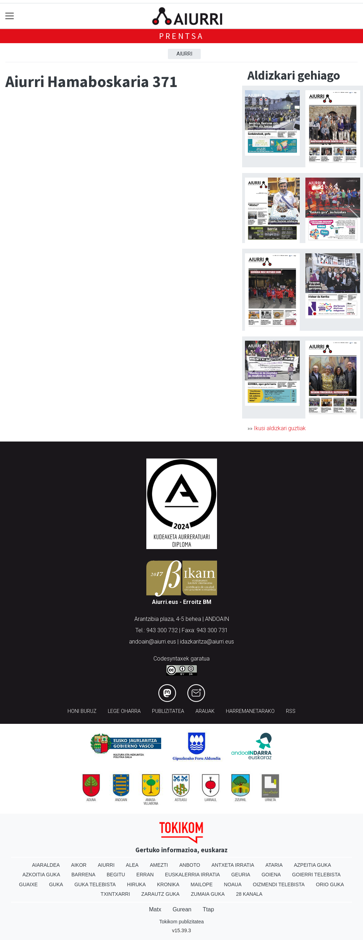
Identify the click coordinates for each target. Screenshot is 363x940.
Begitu (116, 874)
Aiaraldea (46, 865)
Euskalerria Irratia (192, 874)
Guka (56, 884)
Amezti (159, 865)
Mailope (201, 884)
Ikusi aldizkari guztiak (280, 428)
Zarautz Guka (160, 894)
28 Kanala (249, 894)
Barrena (83, 874)
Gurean (181, 909)
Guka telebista (95, 884)
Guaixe (28, 884)
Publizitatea (168, 711)
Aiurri (184, 54)
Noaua (233, 884)
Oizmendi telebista (279, 884)
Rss (290, 711)
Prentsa (181, 35)
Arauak (205, 711)
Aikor (79, 865)
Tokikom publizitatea (181, 921)
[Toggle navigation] (9, 16)
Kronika (168, 884)
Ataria (274, 865)
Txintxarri (115, 894)
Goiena (271, 874)
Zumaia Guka (208, 894)
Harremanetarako (250, 711)
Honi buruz (82, 711)
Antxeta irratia (232, 865)
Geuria (240, 874)
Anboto (189, 865)
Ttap (208, 909)
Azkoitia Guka (41, 874)
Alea (132, 865)
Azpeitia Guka (312, 865)
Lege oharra (124, 711)
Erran (145, 874)
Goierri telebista (316, 874)
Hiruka (136, 884)
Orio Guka (330, 884)
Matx (155, 909)
